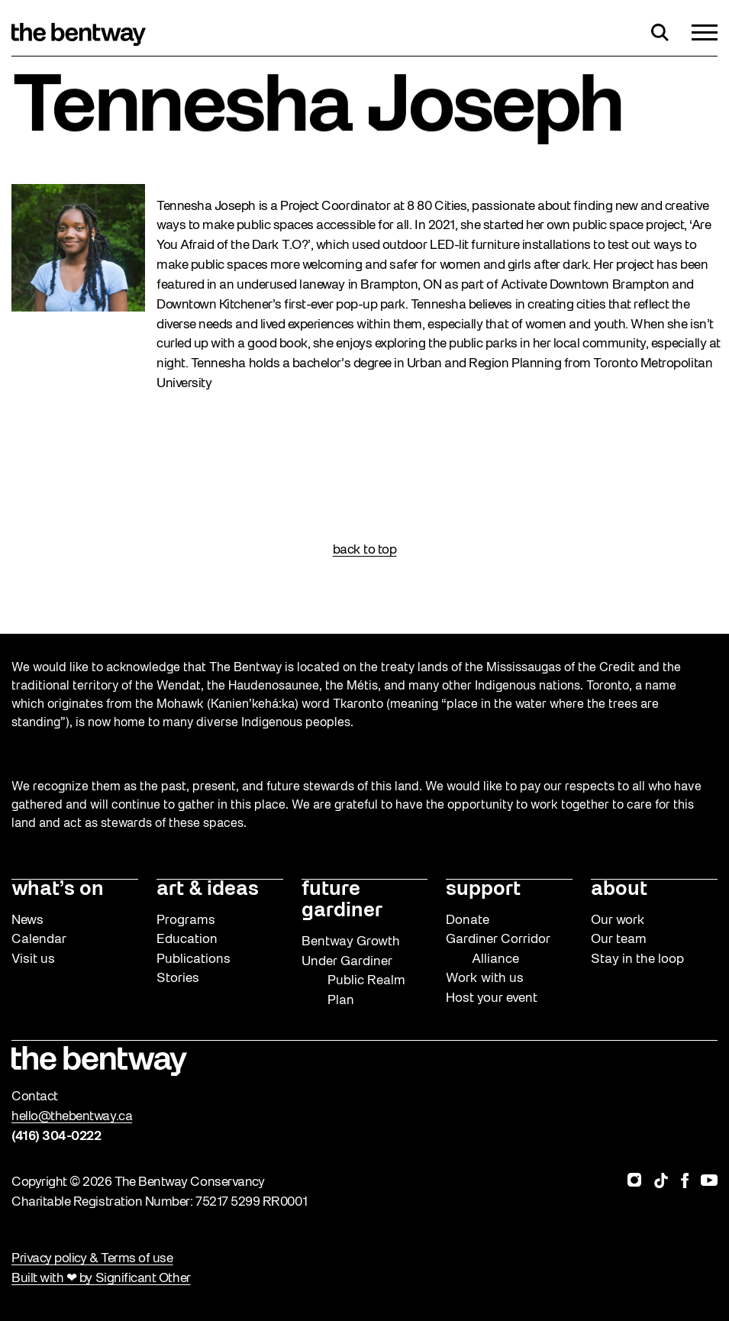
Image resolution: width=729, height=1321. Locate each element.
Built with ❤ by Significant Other (101, 1278)
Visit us (33, 959)
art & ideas (207, 890)
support (483, 890)
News (27, 920)
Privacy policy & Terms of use (92, 1258)
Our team (619, 939)
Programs (185, 920)
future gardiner (342, 900)
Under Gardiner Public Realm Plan (353, 981)
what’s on (57, 890)
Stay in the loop (637, 959)
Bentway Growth (351, 942)
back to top (365, 550)
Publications (193, 959)
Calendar (38, 939)
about (619, 890)
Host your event (491, 998)
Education (187, 939)
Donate (467, 920)
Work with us (485, 978)
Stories (177, 978)
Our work (618, 920)
